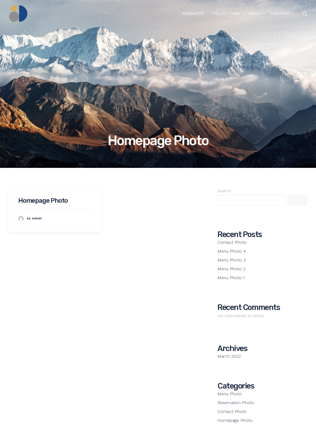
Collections (226, 13)
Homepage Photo (43, 200)
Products (192, 13)
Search (224, 190)
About (255, 13)
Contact (280, 13)
